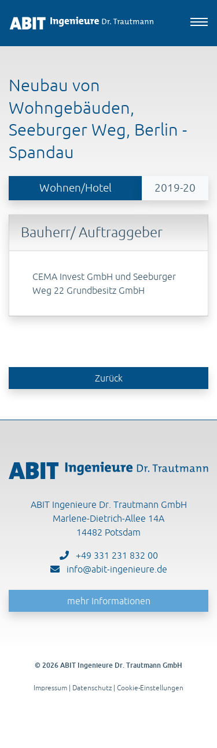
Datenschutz (92, 687)
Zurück (109, 378)
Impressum (50, 687)
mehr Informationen (108, 601)
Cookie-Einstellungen (150, 687)
